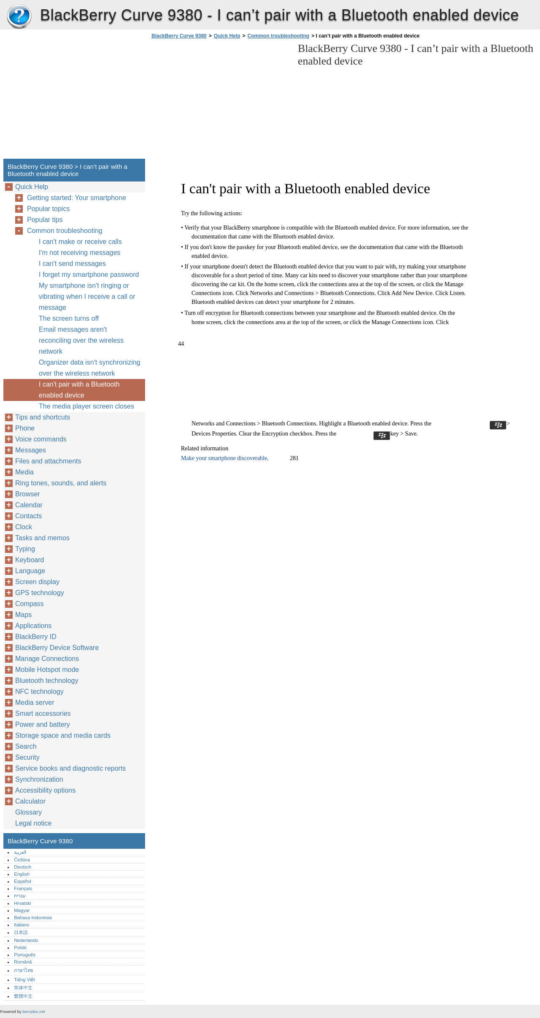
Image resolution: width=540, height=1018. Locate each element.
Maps (23, 614)
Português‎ (24, 954)
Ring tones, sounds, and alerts (60, 483)
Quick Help (227, 36)
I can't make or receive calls (80, 241)
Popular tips (45, 219)
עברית (20, 895)
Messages (30, 450)
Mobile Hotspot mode (47, 669)
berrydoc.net (33, 1011)
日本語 (21, 932)
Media (24, 472)
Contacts (28, 516)
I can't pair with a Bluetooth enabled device (79, 390)
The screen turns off (69, 318)
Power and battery (42, 724)
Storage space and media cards (63, 735)
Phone (25, 428)
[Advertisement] (220, 101)
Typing (25, 548)
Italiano (21, 924)
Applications (33, 625)
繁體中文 (23, 996)
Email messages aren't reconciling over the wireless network (81, 340)
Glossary (28, 812)
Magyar (22, 910)
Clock (23, 527)
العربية (20, 852)
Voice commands (41, 439)
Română (23, 961)
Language (30, 570)
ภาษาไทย (23, 970)
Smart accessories (43, 713)
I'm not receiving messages (79, 252)
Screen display (37, 581)
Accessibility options (45, 790)
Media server (34, 702)
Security (27, 757)
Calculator (30, 801)
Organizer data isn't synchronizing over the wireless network (89, 368)
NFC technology (39, 691)
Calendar (29, 505)
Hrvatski (22, 903)
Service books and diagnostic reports (70, 768)
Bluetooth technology (46, 680)
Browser (27, 494)
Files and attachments (48, 461)
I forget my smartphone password (89, 274)
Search (26, 746)
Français (23, 888)
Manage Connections (47, 658)
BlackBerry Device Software (57, 647)
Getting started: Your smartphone (76, 197)
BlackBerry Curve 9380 (19, 17)
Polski (20, 947)
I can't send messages (72, 263)
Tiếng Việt (24, 979)
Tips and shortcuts (42, 417)
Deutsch (22, 866)
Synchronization (39, 779)
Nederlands (26, 940)
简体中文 (23, 987)
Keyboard (29, 559)
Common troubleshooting (278, 36)
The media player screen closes (86, 406)
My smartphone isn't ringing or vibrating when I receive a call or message (87, 296)
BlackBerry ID (36, 636)
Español (22, 881)
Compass (29, 603)
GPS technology (39, 592)
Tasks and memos (42, 537)
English (22, 874)
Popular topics (48, 208)
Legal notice (33, 823)
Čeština (22, 859)
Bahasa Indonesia (33, 917)
